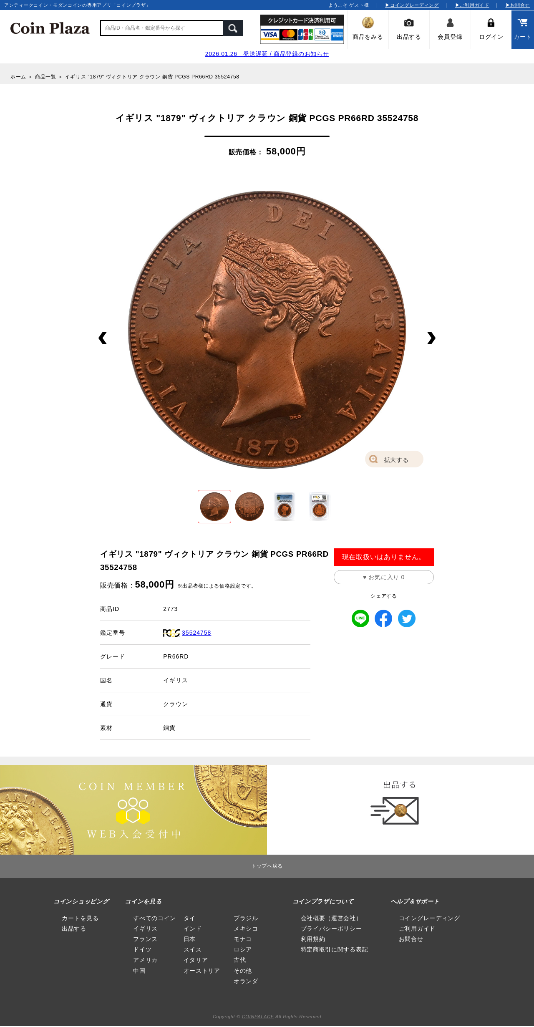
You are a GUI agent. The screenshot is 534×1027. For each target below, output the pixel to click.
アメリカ (145, 959)
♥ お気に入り (384, 577)
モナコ (243, 939)
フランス (145, 939)
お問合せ (411, 939)
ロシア (243, 949)
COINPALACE (258, 1016)
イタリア (196, 959)
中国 (139, 970)
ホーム (18, 77)
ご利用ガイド (417, 928)
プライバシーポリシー (331, 928)
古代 (240, 959)
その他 (243, 970)
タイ (190, 918)
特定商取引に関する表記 (334, 949)
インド (193, 928)
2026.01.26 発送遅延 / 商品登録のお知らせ (267, 53)
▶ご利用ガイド (472, 5)
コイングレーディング (429, 918)
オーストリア (202, 970)
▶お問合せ (518, 5)
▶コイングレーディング (412, 5)
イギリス (145, 928)
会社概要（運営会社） (331, 918)
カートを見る (80, 918)
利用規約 (313, 939)
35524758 (196, 632)
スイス (193, 949)
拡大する (396, 460)
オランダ (246, 981)
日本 (190, 939)
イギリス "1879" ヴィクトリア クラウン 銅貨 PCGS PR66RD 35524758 (152, 77)
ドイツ (142, 949)
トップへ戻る (267, 866)
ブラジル (246, 918)
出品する (74, 928)
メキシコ (246, 928)
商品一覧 (45, 77)
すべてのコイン (154, 918)
